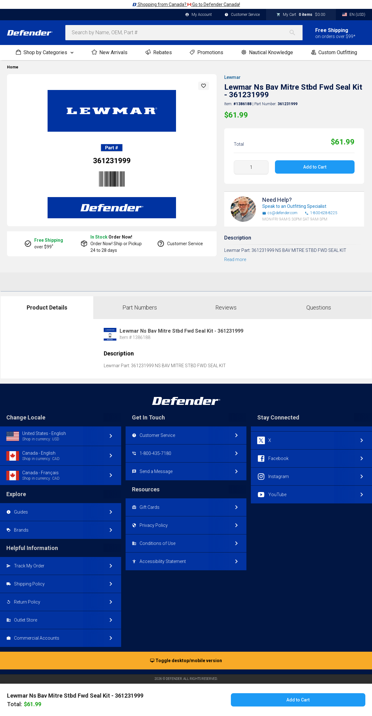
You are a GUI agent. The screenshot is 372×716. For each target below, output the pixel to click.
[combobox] (184, 32)
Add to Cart (314, 166)
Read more (235, 259)
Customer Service (242, 14)
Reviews (226, 307)
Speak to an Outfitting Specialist (294, 206)
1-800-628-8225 (321, 213)
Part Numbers (139, 307)
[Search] (296, 32)
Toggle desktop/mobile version (186, 661)
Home (12, 67)
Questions (318, 307)
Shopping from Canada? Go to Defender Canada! (186, 4)
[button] (203, 86)
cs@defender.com (279, 213)
